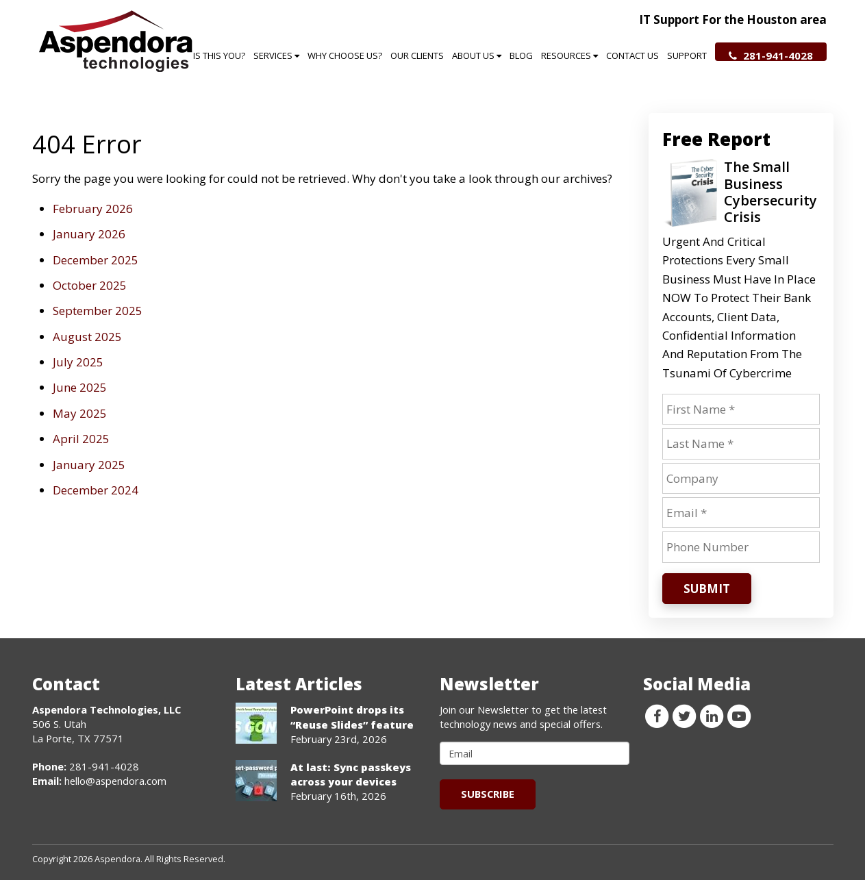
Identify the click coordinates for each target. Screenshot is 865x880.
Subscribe (487, 794)
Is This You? (219, 55)
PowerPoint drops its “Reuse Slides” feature (352, 717)
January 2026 (89, 234)
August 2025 (87, 336)
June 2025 (80, 387)
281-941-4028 (771, 55)
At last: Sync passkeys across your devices (350, 774)
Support (687, 55)
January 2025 (89, 465)
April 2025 (81, 439)
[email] (535, 753)
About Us (476, 55)
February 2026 (93, 208)
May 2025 (80, 413)
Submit (707, 588)
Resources (569, 55)
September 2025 (97, 310)
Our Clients (417, 55)
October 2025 (90, 285)
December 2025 (95, 260)
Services (276, 55)
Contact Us (632, 55)
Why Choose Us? (345, 55)
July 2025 (78, 362)
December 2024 (95, 490)
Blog (521, 55)
